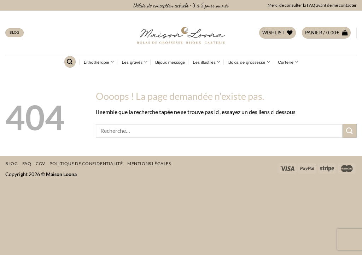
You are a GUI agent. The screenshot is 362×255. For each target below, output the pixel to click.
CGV (40, 163)
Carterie (288, 62)
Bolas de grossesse (249, 62)
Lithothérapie (99, 62)
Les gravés (134, 62)
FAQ (26, 163)
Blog (11, 163)
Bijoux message (170, 61)
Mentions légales (149, 163)
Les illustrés (207, 62)
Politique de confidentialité (86, 163)
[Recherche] (70, 62)
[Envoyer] (350, 131)
